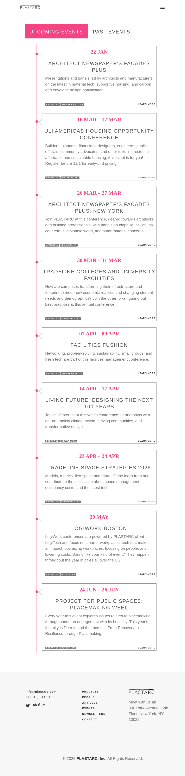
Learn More (146, 104)
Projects (90, 691)
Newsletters (94, 714)
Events (88, 708)
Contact (89, 719)
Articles (90, 702)
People (88, 697)
